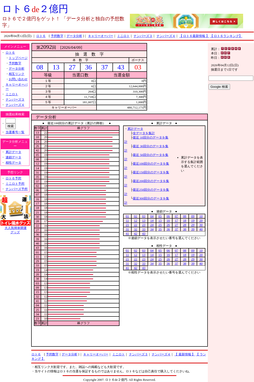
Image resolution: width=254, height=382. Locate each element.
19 (192, 220)
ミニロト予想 (15, 183)
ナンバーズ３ (143, 36)
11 (127, 220)
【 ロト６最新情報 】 (194, 36)
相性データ (13, 162)
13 (143, 220)
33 (143, 229)
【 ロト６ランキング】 (226, 36)
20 (200, 220)
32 (135, 229)
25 (160, 225)
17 (176, 220)
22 (135, 225)
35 (160, 229)
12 (135, 220)
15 (160, 220)
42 (135, 233)
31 (127, 229)
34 (151, 229)
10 (200, 216)
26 (168, 225)
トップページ (18, 58)
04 (151, 216)
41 (127, 233)
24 (151, 225)
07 (176, 216)
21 (127, 225)
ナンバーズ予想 (17, 189)
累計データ (13, 152)
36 (168, 229)
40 (200, 229)
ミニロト (123, 36)
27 (176, 225)
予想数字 (57, 36)
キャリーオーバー (100, 36)
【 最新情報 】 (184, 354)
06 (168, 216)
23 (143, 225)
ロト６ (41, 36)
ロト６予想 (13, 178)
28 (184, 225)
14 (151, 220)
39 (192, 229)
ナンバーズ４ (166, 36)
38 (184, 229)
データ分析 (74, 36)
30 (200, 225)
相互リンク (16, 74)
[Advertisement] (177, 73)
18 (184, 220)
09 (192, 216)
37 (176, 229)
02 (135, 216)
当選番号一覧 (15, 132)
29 (192, 225)
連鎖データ (13, 157)
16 (168, 220)
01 (127, 216)
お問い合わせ (18, 79)
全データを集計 (144, 133)
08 (184, 216)
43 (143, 233)
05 (160, 216)
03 (143, 216)
